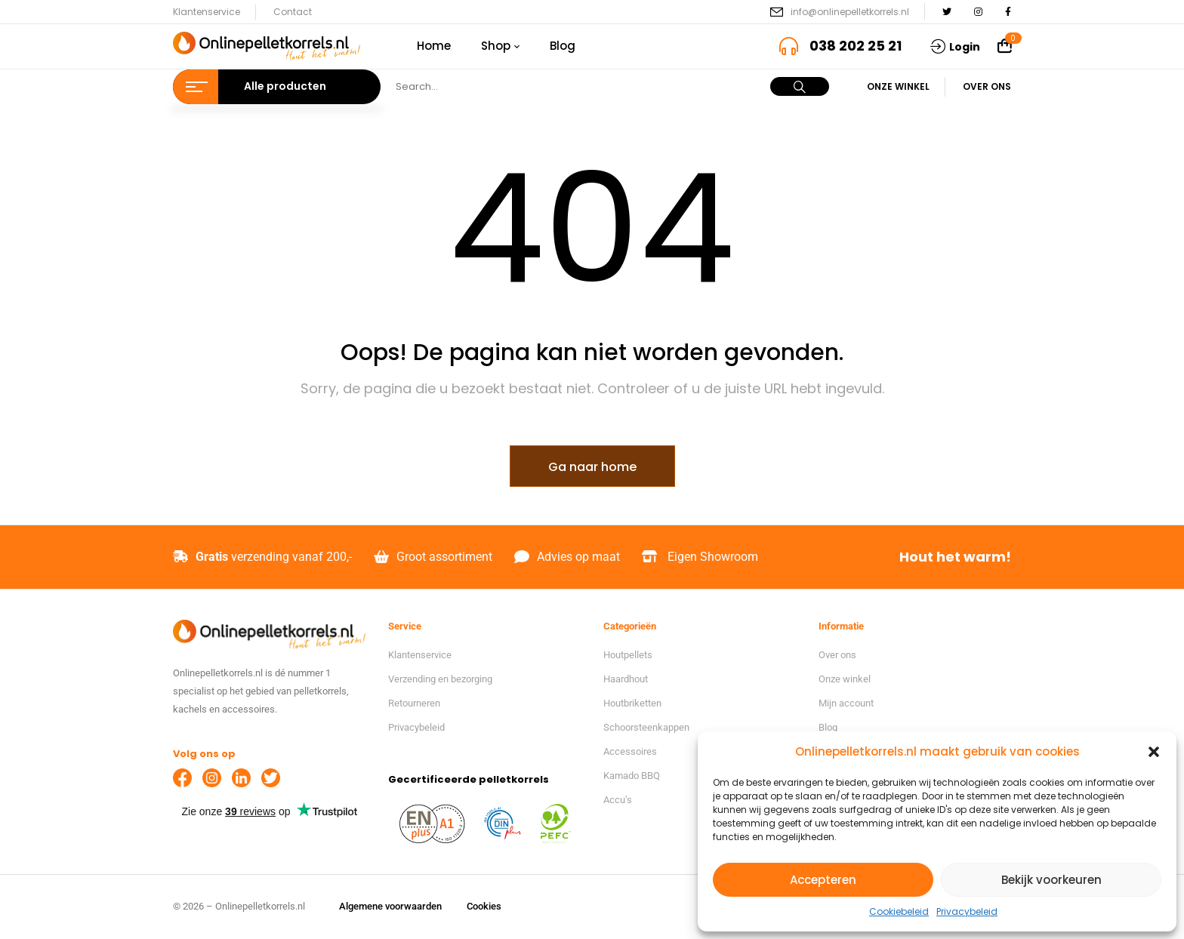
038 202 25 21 (855, 45)
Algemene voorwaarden (390, 906)
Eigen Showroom (713, 557)
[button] (1153, 751)
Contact (292, 11)
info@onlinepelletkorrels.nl (850, 11)
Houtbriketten (632, 703)
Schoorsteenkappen (646, 727)
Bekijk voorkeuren (1051, 880)
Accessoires (630, 751)
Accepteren (823, 880)
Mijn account (846, 703)
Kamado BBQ (631, 775)
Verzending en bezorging (440, 679)
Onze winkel (898, 86)
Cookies (484, 906)
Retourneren (414, 703)
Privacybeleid (966, 911)
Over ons (987, 86)
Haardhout (625, 679)
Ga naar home (592, 467)
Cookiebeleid (899, 911)
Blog (828, 727)
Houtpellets (627, 654)
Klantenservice (206, 11)
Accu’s (617, 799)
